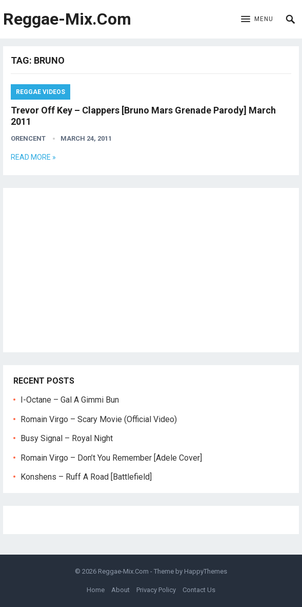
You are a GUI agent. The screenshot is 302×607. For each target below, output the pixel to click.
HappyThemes (205, 571)
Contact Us (199, 590)
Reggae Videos (40, 92)
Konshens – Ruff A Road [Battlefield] (86, 477)
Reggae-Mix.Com (67, 19)
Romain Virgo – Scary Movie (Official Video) (99, 419)
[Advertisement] (151, 270)
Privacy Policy (156, 590)
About (120, 590)
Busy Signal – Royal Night (67, 438)
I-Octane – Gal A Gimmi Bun (70, 400)
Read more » (33, 157)
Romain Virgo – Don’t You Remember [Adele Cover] (111, 458)
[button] (257, 19)
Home (96, 590)
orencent (28, 138)
